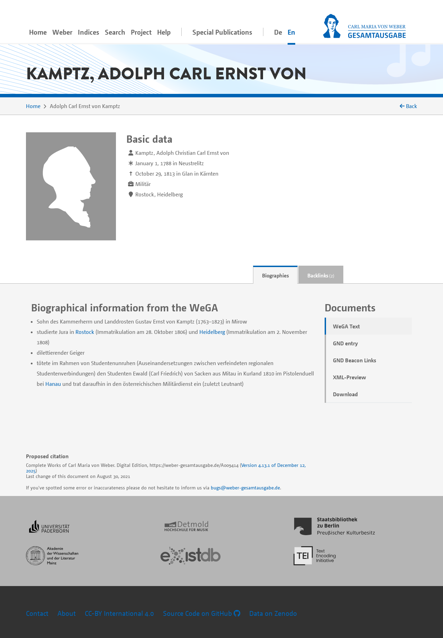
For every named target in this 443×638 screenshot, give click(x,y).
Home (38, 32)
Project (141, 32)
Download (345, 394)
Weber (62, 32)
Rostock (84, 331)
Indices (88, 32)
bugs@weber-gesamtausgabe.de (245, 487)
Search (115, 32)
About (66, 613)
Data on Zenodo (273, 613)
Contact (37, 613)
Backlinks (320, 275)
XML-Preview (349, 377)
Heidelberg (212, 331)
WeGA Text (346, 326)
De (278, 32)
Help (164, 32)
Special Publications (222, 32)
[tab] (275, 275)
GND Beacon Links (354, 360)
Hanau (53, 383)
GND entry (345, 343)
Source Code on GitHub (201, 613)
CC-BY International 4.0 (119, 613)
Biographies (275, 275)
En (291, 32)
